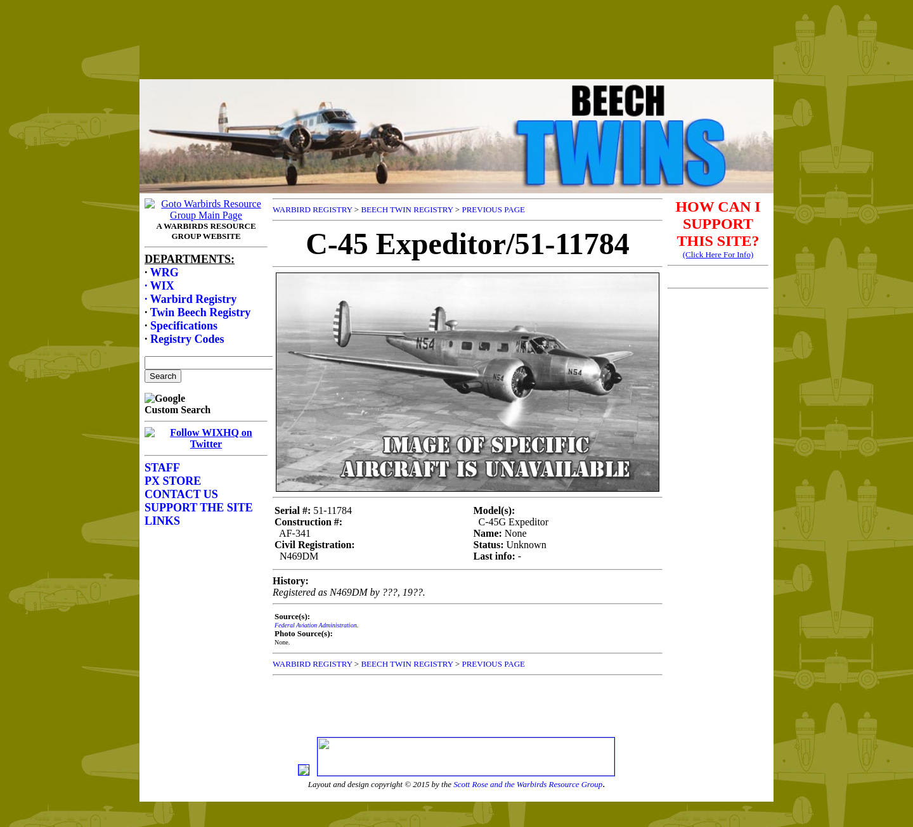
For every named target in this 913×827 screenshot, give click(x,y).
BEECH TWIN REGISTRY (407, 209)
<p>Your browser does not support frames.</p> (456, 52)
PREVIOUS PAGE (493, 209)
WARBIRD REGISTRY (313, 209)
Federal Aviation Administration (316, 625)
